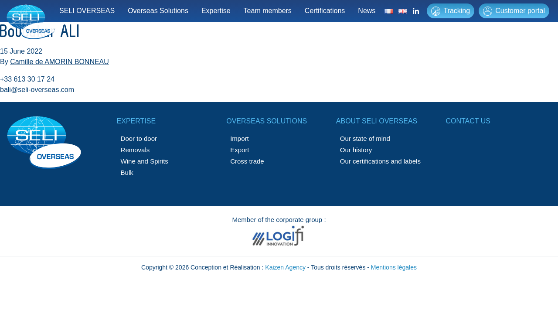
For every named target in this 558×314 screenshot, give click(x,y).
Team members (268, 10)
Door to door (139, 138)
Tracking (450, 11)
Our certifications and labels (380, 161)
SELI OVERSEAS (87, 10)
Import (239, 138)
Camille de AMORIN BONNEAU (59, 61)
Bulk (127, 172)
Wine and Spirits (144, 161)
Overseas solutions (266, 121)
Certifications (325, 10)
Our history (356, 150)
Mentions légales (394, 267)
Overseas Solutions (158, 10)
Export (239, 150)
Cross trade (247, 161)
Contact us (468, 121)
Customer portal (514, 11)
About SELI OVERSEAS (376, 121)
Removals (135, 150)
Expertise (216, 10)
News (366, 10)
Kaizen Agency (285, 267)
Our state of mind (365, 138)
